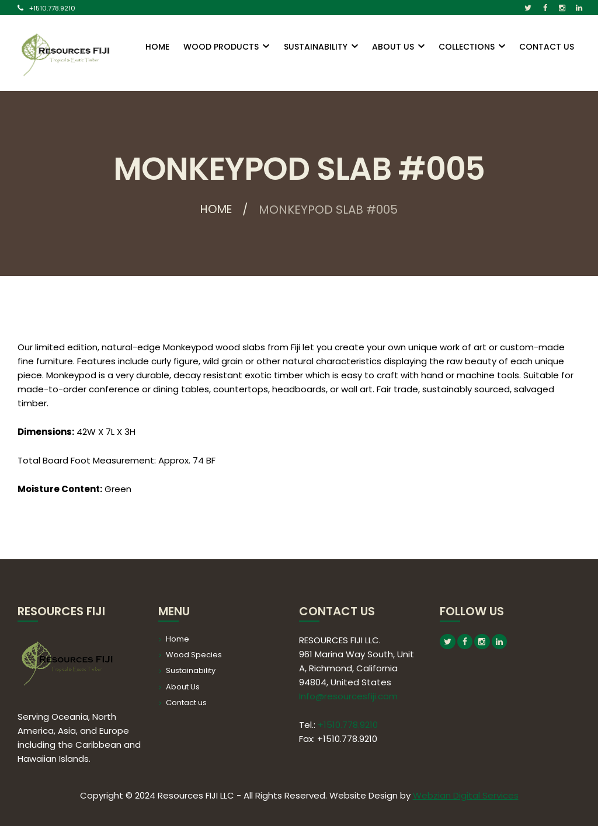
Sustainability (190, 670)
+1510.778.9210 (52, 8)
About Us (183, 686)
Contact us (186, 702)
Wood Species (194, 654)
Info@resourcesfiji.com (348, 696)
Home (216, 209)
